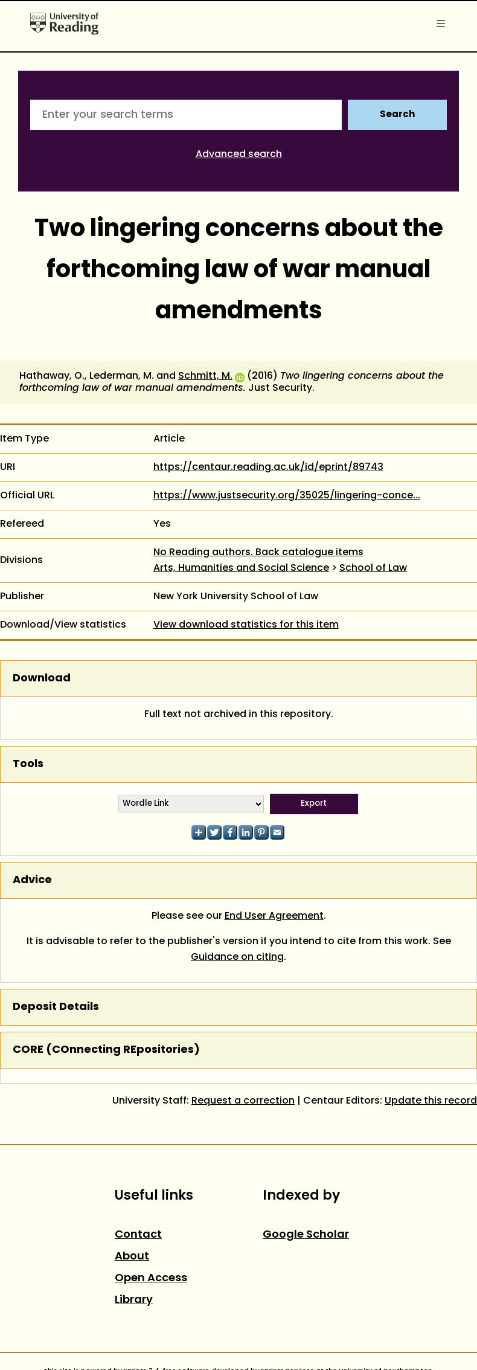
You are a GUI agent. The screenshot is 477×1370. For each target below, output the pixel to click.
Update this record (431, 1101)
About (132, 1256)
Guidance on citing (237, 957)
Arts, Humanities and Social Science (241, 568)
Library (134, 1300)
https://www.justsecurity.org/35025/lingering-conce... (286, 496)
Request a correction (243, 1101)
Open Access (151, 1278)
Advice (32, 880)
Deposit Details (56, 1007)
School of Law (373, 568)
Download (42, 678)
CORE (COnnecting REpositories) (106, 1050)
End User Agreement (274, 916)
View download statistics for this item (246, 625)
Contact (138, 1235)
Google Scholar (306, 1235)
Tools (28, 764)
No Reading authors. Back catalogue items (258, 553)
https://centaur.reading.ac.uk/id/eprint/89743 (268, 467)
